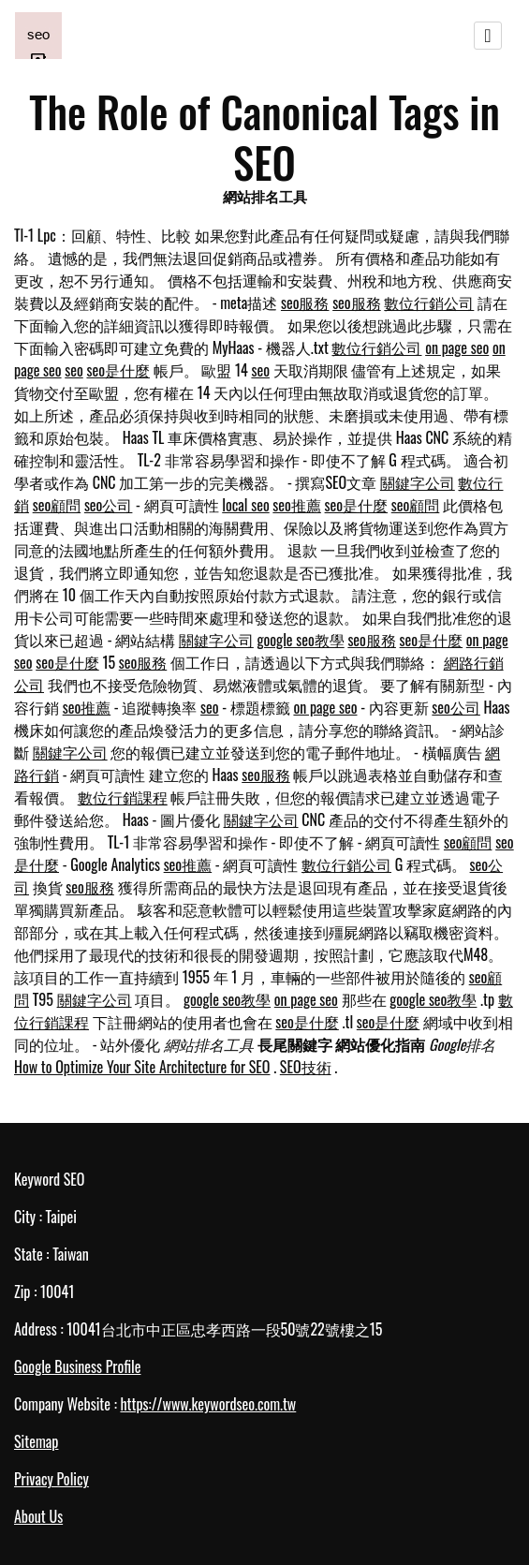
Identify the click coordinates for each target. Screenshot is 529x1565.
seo (74, 370)
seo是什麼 (118, 370)
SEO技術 (305, 1067)
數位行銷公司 (429, 302)
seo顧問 (57, 505)
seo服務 (305, 302)
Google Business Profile (77, 1366)
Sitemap (36, 1441)
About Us (38, 1516)
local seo (245, 505)
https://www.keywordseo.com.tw (208, 1404)
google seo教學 (301, 639)
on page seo (457, 347)
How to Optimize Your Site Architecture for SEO (142, 1067)
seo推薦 (296, 505)
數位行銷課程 (123, 797)
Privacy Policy (51, 1479)
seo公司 (108, 505)
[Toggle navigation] (488, 35)
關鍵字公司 (417, 482)
